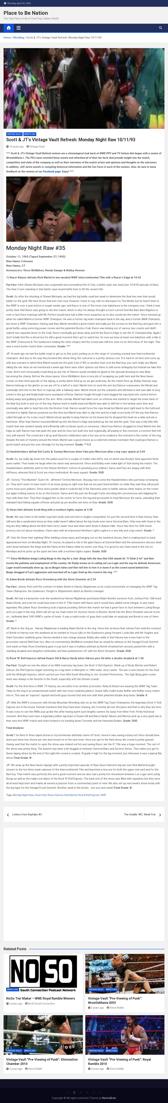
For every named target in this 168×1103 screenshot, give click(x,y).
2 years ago (14, 1003)
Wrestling (29, 134)
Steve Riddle (115, 1007)
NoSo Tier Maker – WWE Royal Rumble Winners (40, 998)
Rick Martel (70, 795)
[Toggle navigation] (18, 28)
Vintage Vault (14, 134)
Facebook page (52, 171)
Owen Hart (41, 795)
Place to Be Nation (26, 13)
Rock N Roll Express (89, 795)
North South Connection (40, 1003)
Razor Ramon (55, 795)
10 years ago (15, 146)
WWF (103, 795)
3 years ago (96, 1068)
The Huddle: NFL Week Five (140, 814)
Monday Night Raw (23, 795)
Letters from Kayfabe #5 (27, 814)
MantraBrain (109, 1098)
